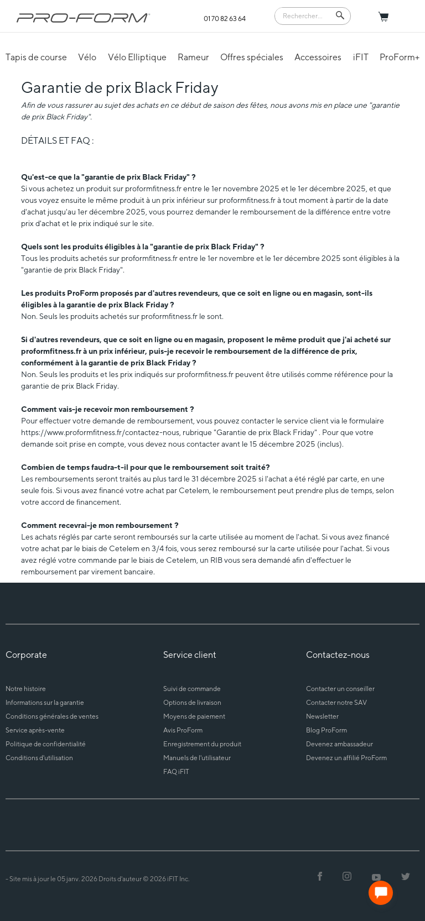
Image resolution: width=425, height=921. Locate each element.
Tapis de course (36, 57)
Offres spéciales (251, 57)
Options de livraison (192, 702)
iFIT (361, 57)
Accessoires (317, 57)
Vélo (87, 57)
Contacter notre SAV (336, 702)
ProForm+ (399, 57)
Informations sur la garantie (45, 702)
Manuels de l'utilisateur (197, 757)
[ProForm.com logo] (84, 17)
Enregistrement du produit (202, 744)
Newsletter (322, 716)
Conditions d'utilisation (39, 757)
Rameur (193, 57)
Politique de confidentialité (46, 744)
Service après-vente (35, 730)
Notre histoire (26, 688)
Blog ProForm (326, 730)
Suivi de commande (192, 688)
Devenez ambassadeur (339, 744)
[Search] (305, 15)
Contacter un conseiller (340, 688)
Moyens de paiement (194, 716)
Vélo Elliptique (137, 57)
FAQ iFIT (176, 771)
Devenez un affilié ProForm (346, 757)
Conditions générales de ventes (52, 716)
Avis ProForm (183, 730)
